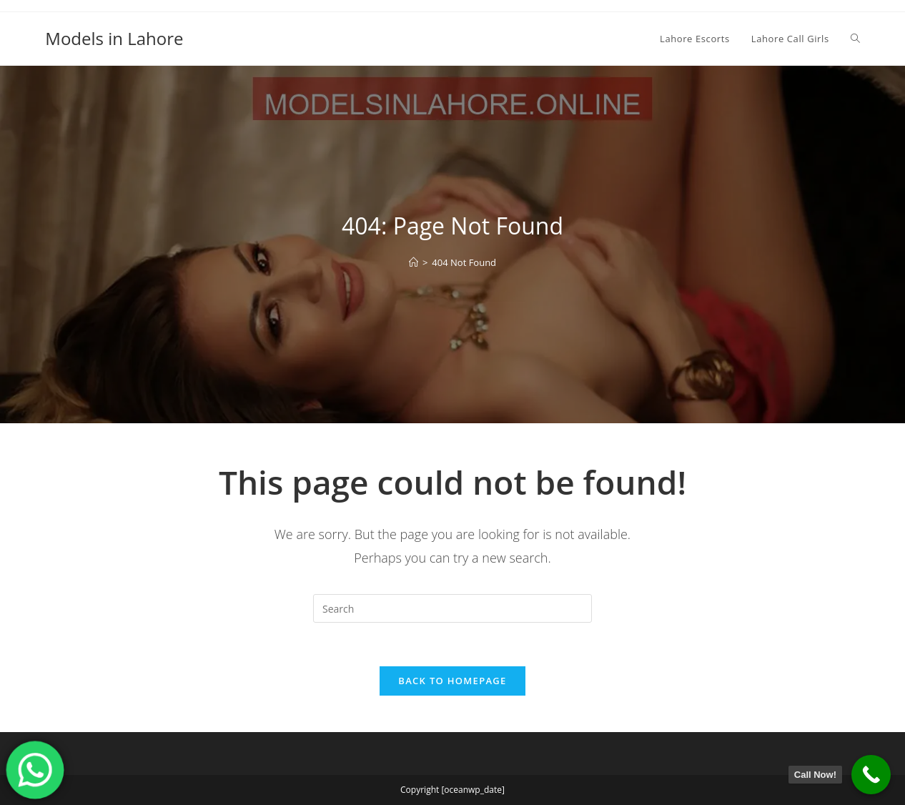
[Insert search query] (452, 608)
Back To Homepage (452, 680)
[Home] (413, 262)
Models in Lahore (114, 38)
